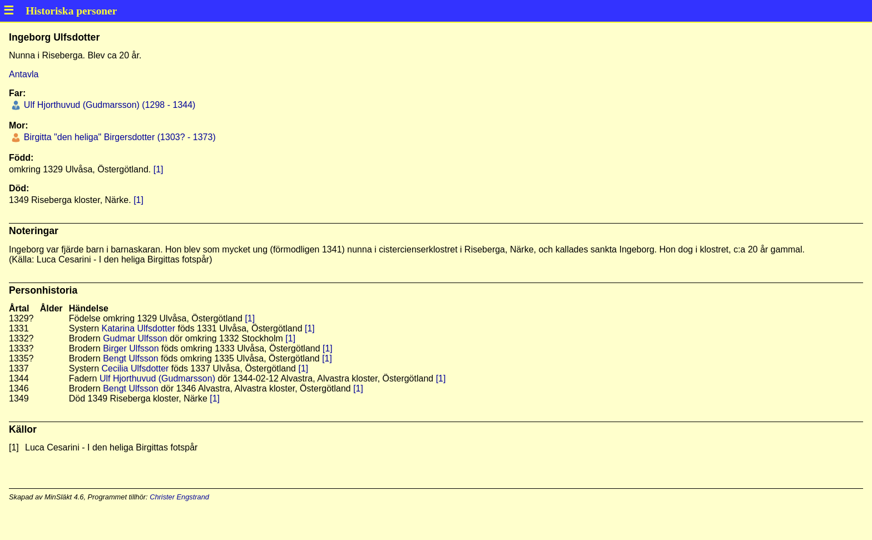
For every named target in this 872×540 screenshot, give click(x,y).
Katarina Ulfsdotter (138, 328)
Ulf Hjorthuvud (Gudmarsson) (157, 378)
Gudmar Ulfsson (135, 338)
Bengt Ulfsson (130, 358)
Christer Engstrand (179, 497)
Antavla (23, 74)
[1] (158, 169)
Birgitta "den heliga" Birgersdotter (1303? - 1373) (118, 137)
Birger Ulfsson (130, 348)
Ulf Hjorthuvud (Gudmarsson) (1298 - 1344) (108, 105)
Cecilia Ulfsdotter (135, 368)
